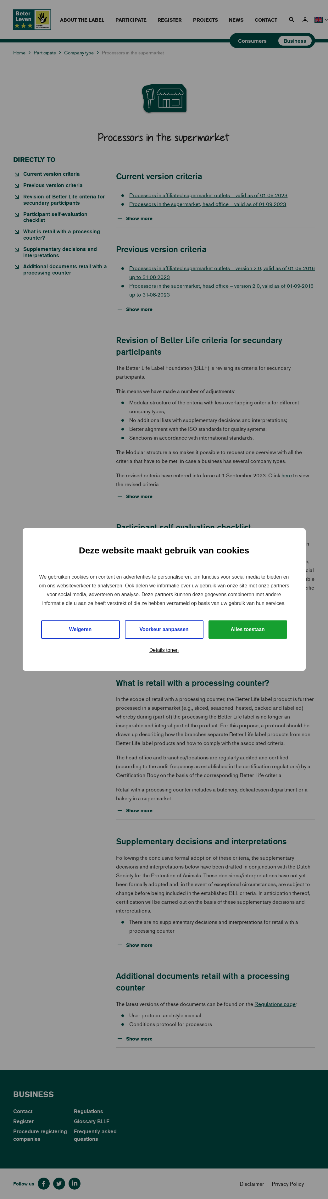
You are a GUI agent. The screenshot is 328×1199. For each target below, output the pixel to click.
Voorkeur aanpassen (163, 629)
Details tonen (164, 650)
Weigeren (80, 629)
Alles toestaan (247, 629)
